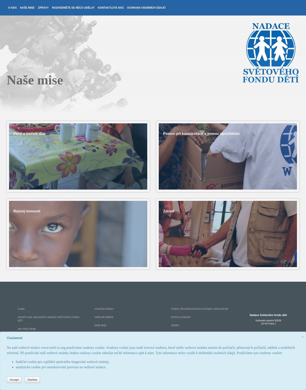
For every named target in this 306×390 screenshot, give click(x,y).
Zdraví (175, 325)
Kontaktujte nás (111, 7)
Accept (14, 379)
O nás (12, 7)
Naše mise (27, 7)
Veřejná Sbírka (103, 317)
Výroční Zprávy (104, 309)
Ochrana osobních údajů (146, 7)
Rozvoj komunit (181, 317)
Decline (32, 379)
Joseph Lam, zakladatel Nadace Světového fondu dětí (48, 319)
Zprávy (43, 7)
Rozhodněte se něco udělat (73, 7)
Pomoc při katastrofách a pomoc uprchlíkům (199, 309)
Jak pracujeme (27, 329)
